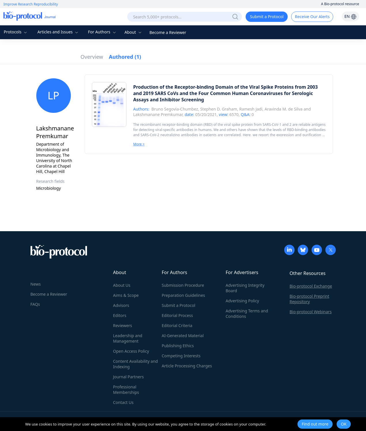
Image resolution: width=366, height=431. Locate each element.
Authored (125, 56)
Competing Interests (181, 355)
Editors (119, 315)
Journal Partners (128, 376)
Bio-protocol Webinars (311, 311)
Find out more (315, 424)
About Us (121, 285)
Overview (92, 56)
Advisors (121, 305)
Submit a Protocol (267, 16)
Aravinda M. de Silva (284, 109)
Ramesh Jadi (250, 109)
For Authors (102, 32)
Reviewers (122, 325)
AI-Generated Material (183, 335)
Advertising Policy (242, 300)
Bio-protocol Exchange (311, 286)
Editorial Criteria (177, 325)
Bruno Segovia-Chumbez (174, 109)
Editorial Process (177, 315)
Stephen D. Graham (218, 109)
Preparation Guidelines (183, 295)
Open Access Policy (131, 351)
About (133, 32)
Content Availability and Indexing (135, 363)
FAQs (35, 304)
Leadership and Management (128, 338)
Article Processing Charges (187, 366)
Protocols (16, 32)
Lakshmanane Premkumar (158, 114)
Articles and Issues (58, 32)
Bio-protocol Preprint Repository (309, 298)
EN (350, 16)
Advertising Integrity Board (245, 287)
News (36, 284)
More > (139, 144)
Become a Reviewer (167, 32)
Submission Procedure (183, 285)
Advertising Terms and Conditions (247, 313)
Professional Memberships (126, 389)
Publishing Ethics (178, 345)
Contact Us (123, 402)
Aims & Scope (126, 295)
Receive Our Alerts (312, 16)
